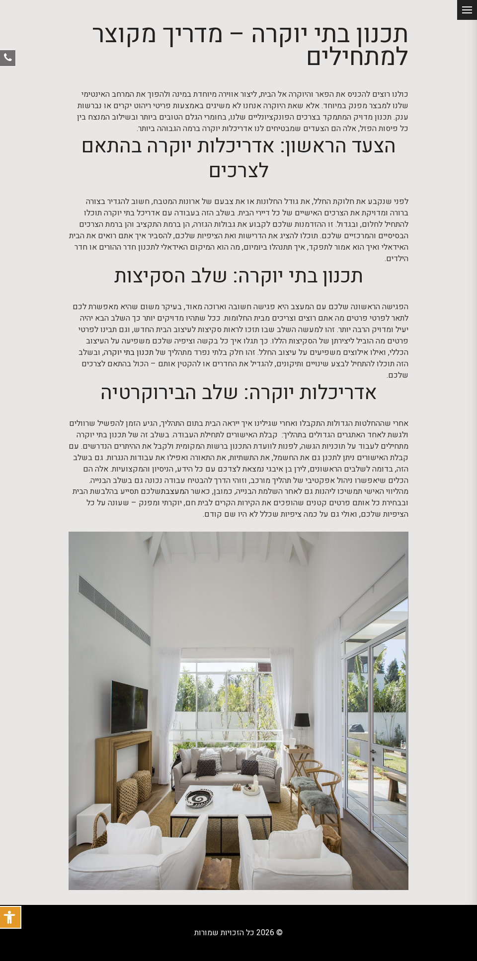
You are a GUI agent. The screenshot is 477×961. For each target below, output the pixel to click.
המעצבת (175, 491)
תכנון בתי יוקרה (129, 352)
